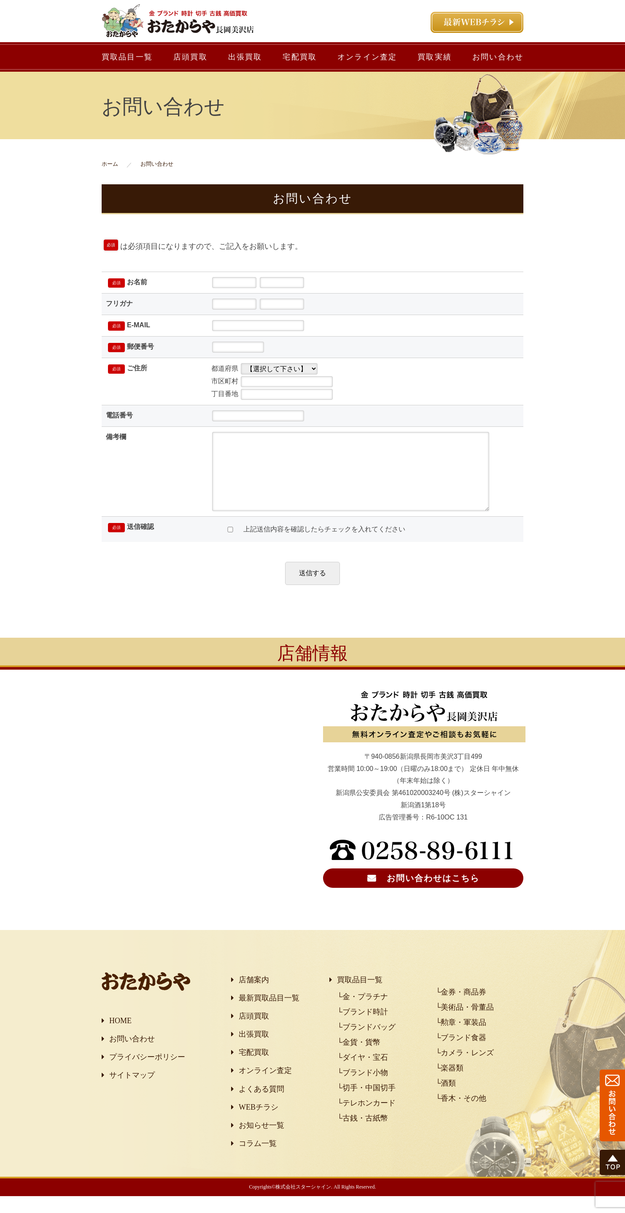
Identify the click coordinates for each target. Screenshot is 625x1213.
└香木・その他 (461, 1115)
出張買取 (245, 57)
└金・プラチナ (362, 1013)
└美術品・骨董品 (465, 1024)
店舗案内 (254, 996)
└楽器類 (450, 1085)
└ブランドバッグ (366, 1044)
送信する (312, 589)
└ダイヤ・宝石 (362, 1074)
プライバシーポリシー (147, 1074)
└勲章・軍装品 (461, 1039)
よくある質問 (261, 1106)
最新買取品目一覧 (269, 1015)
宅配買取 (300, 57)
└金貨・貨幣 (358, 1059)
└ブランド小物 (362, 1089)
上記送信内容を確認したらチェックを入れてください (312, 546)
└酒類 (446, 1100)
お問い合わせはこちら (433, 895)
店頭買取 (190, 57)
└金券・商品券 (461, 1009)
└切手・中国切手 (366, 1104)
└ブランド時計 (362, 1028)
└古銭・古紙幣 (362, 1135)
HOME (120, 1037)
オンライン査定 (367, 57)
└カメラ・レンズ (465, 1069)
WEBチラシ (258, 1124)
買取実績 (435, 57)
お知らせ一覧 (261, 1142)
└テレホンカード (366, 1120)
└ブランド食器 (461, 1054)
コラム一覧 (258, 1160)
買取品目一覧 (127, 57)
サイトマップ (132, 1092)
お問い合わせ (497, 57)
